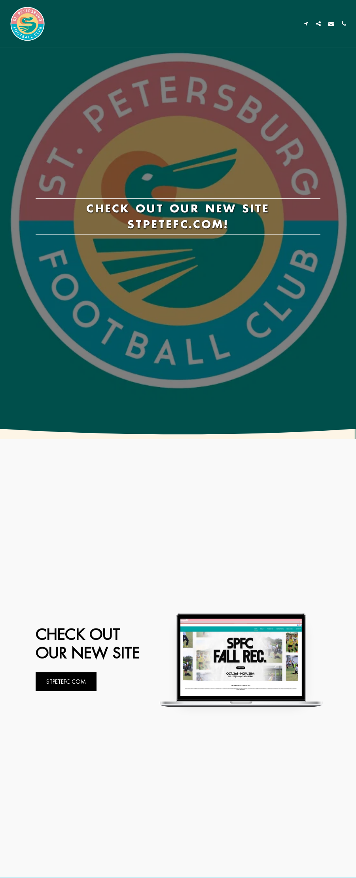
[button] (306, 23)
